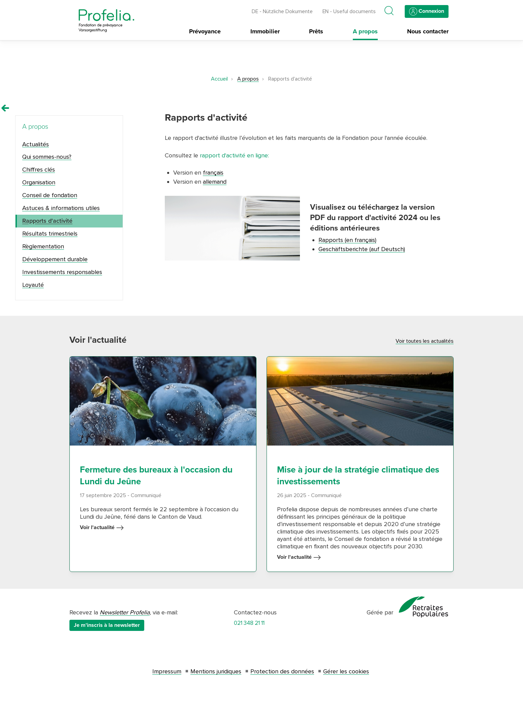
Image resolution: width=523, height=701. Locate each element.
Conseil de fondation (49, 195)
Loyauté (33, 284)
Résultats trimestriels (50, 233)
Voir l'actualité (102, 528)
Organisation (38, 182)
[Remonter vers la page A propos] (5, 108)
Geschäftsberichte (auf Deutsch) (361, 249)
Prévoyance (205, 31)
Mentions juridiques (215, 671)
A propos (365, 31)
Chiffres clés (38, 169)
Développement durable (55, 259)
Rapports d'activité (47, 220)
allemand (214, 181)
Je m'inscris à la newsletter (107, 625)
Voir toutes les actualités (425, 341)
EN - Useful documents (349, 11)
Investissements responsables (62, 272)
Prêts (316, 31)
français (213, 172)
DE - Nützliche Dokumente (282, 11)
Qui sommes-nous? (46, 156)
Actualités (35, 144)
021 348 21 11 (249, 623)
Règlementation (43, 246)
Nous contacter (428, 31)
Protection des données (282, 671)
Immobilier (265, 31)
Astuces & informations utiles (61, 208)
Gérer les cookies (346, 671)
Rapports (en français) (347, 240)
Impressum (166, 671)
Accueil (219, 78)
